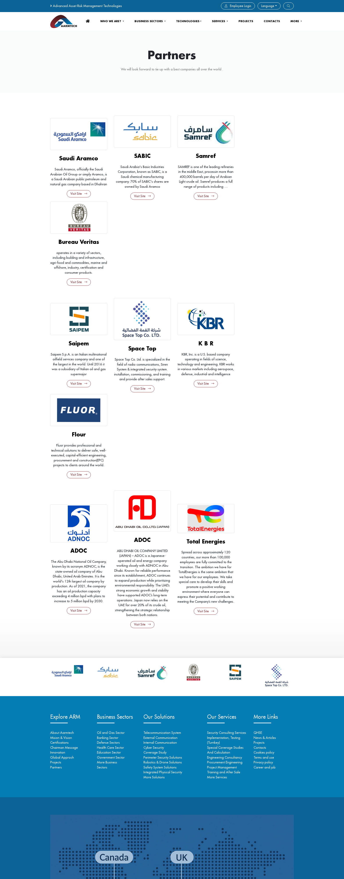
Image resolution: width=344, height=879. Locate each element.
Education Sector (109, 583)
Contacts (259, 579)
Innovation (57, 583)
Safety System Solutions (160, 598)
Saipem (78, 258)
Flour (266, 258)
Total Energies (203, 370)
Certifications (59, 574)
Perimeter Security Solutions (163, 588)
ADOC (78, 381)
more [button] (295, 21)
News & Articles (264, 569)
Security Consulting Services (226, 564)
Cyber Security (154, 579)
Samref (203, 155)
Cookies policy (263, 583)
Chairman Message (64, 579)
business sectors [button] (149, 21)
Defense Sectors (108, 574)
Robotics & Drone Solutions (163, 593)
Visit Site (78, 196)
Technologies (187, 21)
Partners (56, 598)
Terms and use (263, 588)
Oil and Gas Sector (111, 564)
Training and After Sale (223, 603)
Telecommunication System (163, 564)
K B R (203, 256)
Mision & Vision (61, 569)
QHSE (257, 564)
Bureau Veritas (265, 155)
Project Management (221, 598)
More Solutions (154, 608)
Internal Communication (160, 574)
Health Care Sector (110, 579)
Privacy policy (263, 593)
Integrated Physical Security (163, 603)
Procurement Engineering (224, 593)
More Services (217, 608)
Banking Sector (107, 569)
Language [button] (267, 6)
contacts (272, 21)
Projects (245, 21)
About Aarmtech (62, 564)
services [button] (219, 21)
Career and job (264, 598)
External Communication (161, 569)
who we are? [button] (111, 21)
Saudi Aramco (78, 155)
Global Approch (62, 588)
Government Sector (111, 588)
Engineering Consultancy (224, 588)
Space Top (141, 261)
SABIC (141, 155)
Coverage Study (155, 583)
